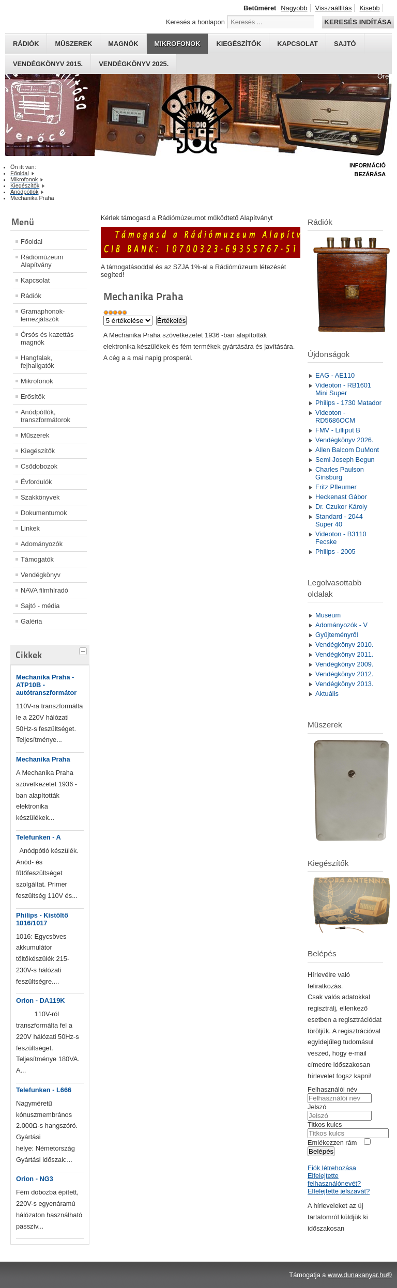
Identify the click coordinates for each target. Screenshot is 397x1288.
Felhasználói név (332, 1089)
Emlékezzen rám (332, 1142)
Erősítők (33, 396)
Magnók (123, 44)
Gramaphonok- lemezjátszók (43, 315)
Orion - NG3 (34, 1179)
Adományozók (42, 544)
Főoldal (31, 241)
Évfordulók (36, 482)
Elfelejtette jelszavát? (339, 1191)
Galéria (31, 621)
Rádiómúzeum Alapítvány (42, 261)
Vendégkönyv (40, 575)
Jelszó (317, 1107)
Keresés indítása (357, 22)
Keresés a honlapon (195, 22)
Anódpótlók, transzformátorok (45, 416)
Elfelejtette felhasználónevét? (334, 1179)
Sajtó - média (40, 606)
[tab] (84, 650)
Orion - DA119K (40, 1000)
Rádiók (26, 44)
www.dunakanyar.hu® (360, 1275)
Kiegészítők (238, 44)
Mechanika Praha (43, 759)
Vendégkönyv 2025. (134, 64)
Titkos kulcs (325, 1124)
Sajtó (345, 44)
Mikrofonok (178, 44)
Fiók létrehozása (332, 1168)
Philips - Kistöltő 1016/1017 (42, 919)
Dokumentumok (44, 513)
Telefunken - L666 (43, 1090)
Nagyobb (294, 8)
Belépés (321, 1151)
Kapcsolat (297, 44)
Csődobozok (39, 466)
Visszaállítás (333, 8)
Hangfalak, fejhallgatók (37, 361)
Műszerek (73, 44)
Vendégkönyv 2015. (48, 64)
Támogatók (37, 559)
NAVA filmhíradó (44, 590)
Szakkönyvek (40, 497)
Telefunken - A (38, 837)
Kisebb (369, 8)
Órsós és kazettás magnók (47, 338)
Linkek (30, 528)
